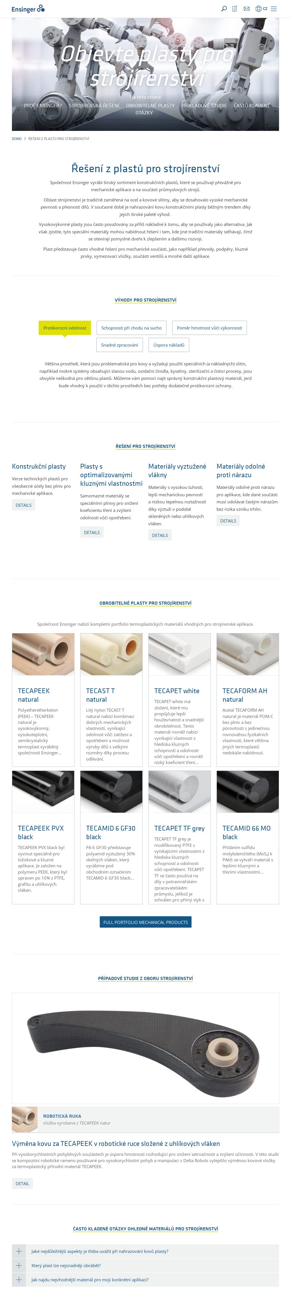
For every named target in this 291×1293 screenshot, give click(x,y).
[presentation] (68, 328)
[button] (273, 9)
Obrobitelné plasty (150, 106)
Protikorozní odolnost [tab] (64, 328)
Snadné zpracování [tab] (119, 345)
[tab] (145, 1251)
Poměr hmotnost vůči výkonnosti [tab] (209, 328)
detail (22, 1183)
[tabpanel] (145, 375)
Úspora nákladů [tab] (168, 345)
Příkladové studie (204, 106)
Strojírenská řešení (94, 106)
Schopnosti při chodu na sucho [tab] (131, 328)
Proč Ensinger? (43, 106)
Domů (17, 139)
